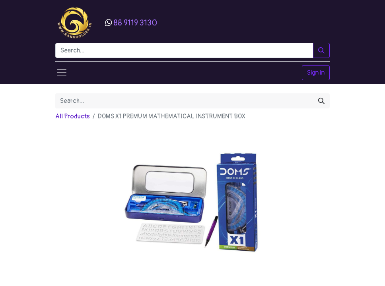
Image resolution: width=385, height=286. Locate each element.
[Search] (321, 50)
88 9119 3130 (135, 23)
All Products (72, 116)
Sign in (316, 73)
